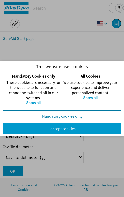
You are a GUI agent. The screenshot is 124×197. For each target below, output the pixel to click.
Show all (33, 102)
